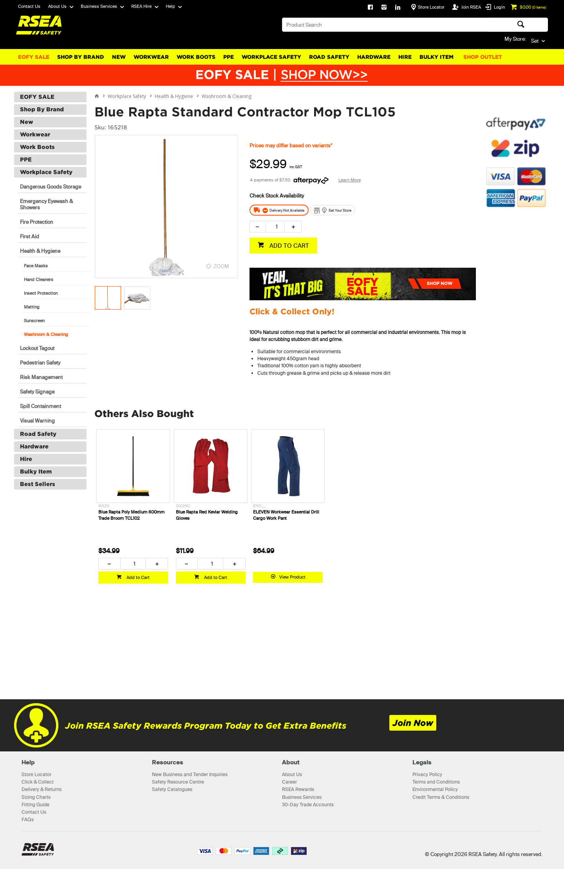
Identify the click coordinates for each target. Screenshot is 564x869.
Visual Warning (37, 420)
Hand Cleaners (38, 279)
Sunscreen (34, 320)
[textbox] (386, 25)
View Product (292, 577)
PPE (228, 57)
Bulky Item (436, 57)
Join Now (412, 723)
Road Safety (329, 57)
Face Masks (36, 266)
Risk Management (41, 377)
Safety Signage (37, 391)
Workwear (151, 57)
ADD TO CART (288, 245)
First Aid (29, 236)
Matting (32, 307)
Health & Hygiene (40, 251)
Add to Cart (137, 577)
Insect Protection (41, 293)
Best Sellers (37, 484)
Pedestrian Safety (40, 362)
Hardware (373, 57)
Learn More (349, 180)
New (119, 57)
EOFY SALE (33, 57)
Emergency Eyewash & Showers (46, 204)
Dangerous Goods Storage (50, 186)
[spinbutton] (275, 226)
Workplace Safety (271, 57)
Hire (405, 57)
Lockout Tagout (37, 348)
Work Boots (196, 57)
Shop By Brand (80, 57)
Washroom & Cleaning (46, 334)
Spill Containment (40, 406)
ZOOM (221, 266)
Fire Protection (36, 222)
